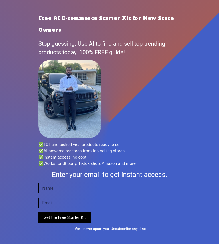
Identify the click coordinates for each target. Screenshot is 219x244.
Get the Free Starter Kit (65, 217)
